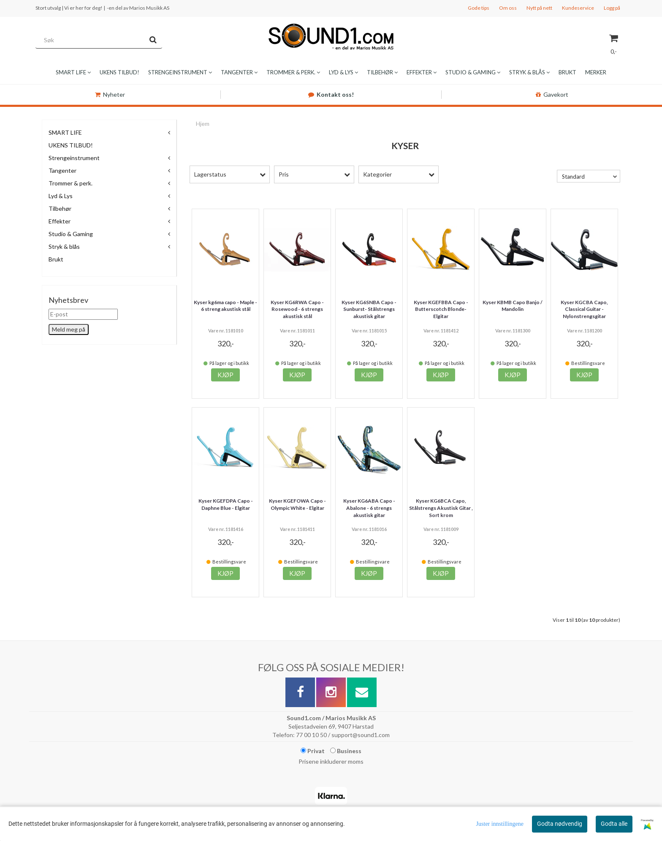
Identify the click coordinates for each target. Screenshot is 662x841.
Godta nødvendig (559, 823)
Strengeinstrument (74, 157)
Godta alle (614, 823)
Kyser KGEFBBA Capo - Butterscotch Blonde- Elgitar (441, 309)
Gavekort (552, 94)
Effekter (60, 221)
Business (345, 750)
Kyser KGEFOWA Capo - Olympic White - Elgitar (297, 504)
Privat (313, 750)
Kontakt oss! (331, 94)
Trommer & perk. (70, 183)
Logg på (612, 8)
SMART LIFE (65, 132)
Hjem (202, 123)
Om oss (508, 8)
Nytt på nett (539, 8)
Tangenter (62, 170)
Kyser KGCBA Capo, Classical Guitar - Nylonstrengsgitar (584, 309)
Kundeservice (578, 8)
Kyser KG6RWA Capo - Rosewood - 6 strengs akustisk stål (297, 309)
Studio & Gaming (71, 233)
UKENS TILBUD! (71, 145)
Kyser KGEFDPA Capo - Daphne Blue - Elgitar (225, 504)
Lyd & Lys (61, 195)
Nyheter (110, 94)
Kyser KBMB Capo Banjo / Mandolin (513, 306)
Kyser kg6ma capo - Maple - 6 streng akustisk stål (225, 306)
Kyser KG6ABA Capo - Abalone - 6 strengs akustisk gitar (369, 508)
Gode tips (478, 8)
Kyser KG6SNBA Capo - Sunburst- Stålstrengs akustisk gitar (369, 309)
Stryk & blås (64, 246)
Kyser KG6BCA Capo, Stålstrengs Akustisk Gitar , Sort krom (441, 508)
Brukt (56, 259)
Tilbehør (60, 208)
